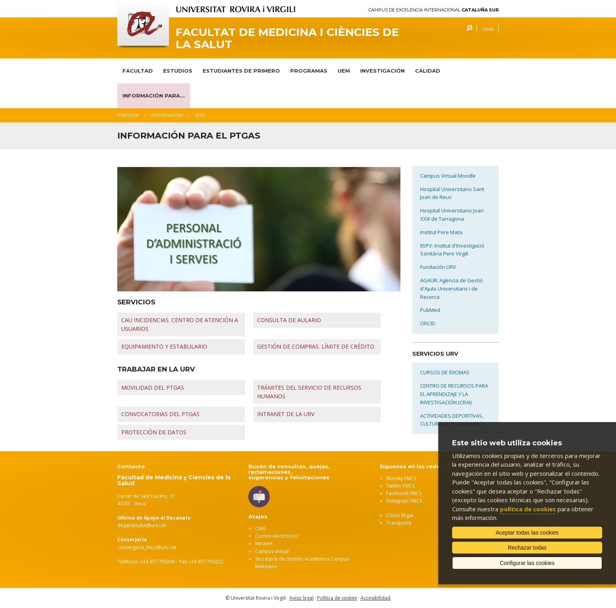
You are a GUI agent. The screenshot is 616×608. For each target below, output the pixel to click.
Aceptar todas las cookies (527, 532)
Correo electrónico (276, 536)
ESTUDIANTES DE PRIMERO (241, 71)
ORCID (427, 323)
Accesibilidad (376, 598)
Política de (337, 598)
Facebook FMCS (403, 493)
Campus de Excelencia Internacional (433, 10)
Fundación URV (438, 266)
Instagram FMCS (404, 500)
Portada (128, 115)
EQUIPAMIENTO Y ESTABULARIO (164, 346)
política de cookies (528, 509)
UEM (344, 71)
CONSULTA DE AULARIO (289, 320)
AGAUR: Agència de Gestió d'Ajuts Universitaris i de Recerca (451, 288)
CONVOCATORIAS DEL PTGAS (160, 414)
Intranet (263, 543)
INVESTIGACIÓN (382, 71)
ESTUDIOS (177, 71)
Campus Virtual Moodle (448, 175)
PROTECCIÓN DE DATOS (153, 432)
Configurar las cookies (527, 563)
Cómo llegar (400, 515)
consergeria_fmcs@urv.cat (146, 547)
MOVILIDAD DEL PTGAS (152, 387)
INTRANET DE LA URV (285, 414)
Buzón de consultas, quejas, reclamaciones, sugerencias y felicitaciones (289, 472)
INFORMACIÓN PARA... (153, 95)
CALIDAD (427, 71)
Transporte (398, 523)
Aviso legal (301, 598)
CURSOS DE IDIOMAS (445, 372)
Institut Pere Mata (441, 232)
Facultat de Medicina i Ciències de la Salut (287, 38)
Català (487, 29)
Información (167, 115)
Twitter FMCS (400, 485)
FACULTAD (137, 71)
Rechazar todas (527, 547)
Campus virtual (272, 551)
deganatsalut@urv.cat (141, 525)
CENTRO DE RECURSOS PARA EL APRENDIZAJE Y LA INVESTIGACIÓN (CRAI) (454, 394)
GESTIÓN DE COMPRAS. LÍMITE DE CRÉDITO (315, 346)
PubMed (430, 309)
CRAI (260, 528)
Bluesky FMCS (401, 478)
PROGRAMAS (308, 71)
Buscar (467, 29)
